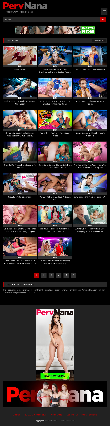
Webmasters (56, 415)
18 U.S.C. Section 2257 (35, 415)
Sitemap (16, 415)
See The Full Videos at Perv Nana (82, 415)
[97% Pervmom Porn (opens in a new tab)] (20, 59)
